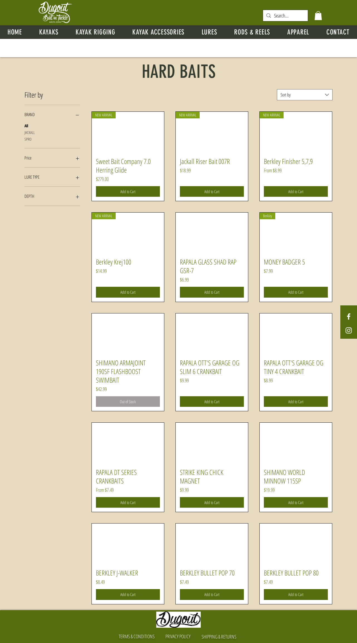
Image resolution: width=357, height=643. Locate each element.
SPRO (27, 139)
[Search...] (285, 15)
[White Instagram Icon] (348, 330)
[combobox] (305, 94)
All (26, 125)
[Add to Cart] (128, 191)
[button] (318, 15)
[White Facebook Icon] (348, 316)
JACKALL (29, 132)
